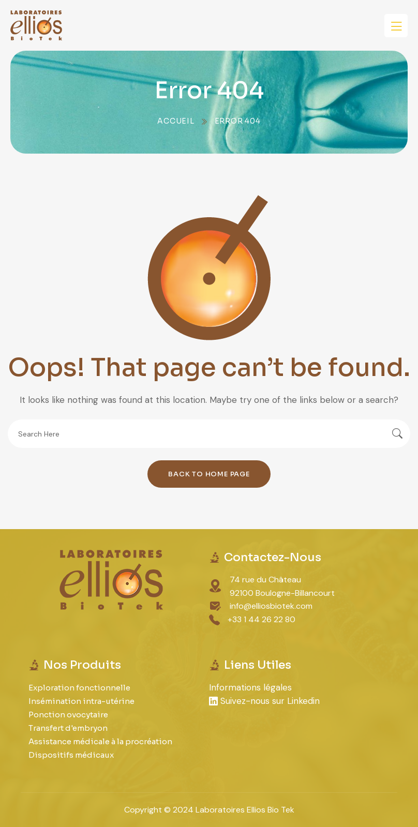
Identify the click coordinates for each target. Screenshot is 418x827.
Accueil (176, 121)
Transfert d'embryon (68, 728)
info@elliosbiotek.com (271, 605)
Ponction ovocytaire (68, 714)
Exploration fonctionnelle (79, 688)
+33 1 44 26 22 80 (261, 619)
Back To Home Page (209, 474)
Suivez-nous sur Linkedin (264, 700)
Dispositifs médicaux (71, 755)
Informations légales (250, 687)
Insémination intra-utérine (81, 701)
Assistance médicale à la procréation (100, 741)
